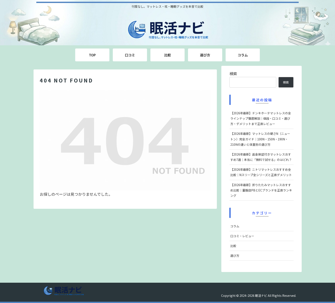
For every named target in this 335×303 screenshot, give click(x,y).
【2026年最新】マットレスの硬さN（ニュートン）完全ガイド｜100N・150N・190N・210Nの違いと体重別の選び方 (260, 138)
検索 (233, 73)
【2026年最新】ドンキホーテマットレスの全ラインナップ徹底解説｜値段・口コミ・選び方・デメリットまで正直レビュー (260, 118)
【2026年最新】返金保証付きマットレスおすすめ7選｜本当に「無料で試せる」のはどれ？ (261, 157)
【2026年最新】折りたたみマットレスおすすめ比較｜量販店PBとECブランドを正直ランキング (261, 190)
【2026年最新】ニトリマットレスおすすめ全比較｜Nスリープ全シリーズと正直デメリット (261, 172)
